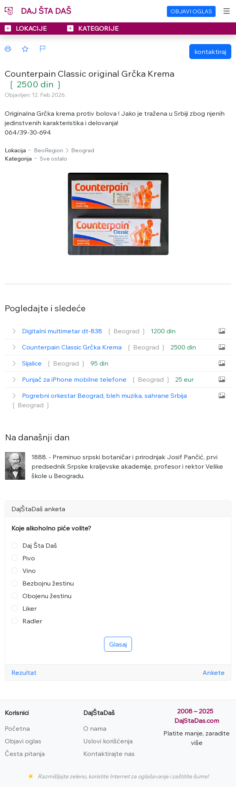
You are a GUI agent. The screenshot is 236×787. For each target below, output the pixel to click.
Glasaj (118, 644)
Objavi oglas (23, 741)
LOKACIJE (26, 28)
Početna (17, 728)
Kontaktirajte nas (109, 753)
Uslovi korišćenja (108, 741)
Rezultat (24, 672)
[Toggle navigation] (226, 11)
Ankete (214, 672)
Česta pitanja (25, 753)
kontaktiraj (210, 51)
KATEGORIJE (93, 28)
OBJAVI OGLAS (191, 11)
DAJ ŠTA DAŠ (38, 11)
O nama (94, 728)
